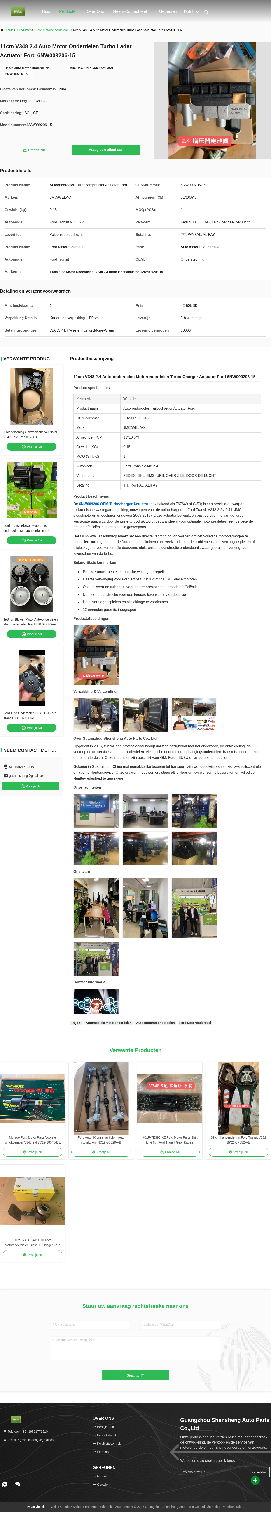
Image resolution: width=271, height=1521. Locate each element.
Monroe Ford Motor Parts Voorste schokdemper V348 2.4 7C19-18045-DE (32, 1140)
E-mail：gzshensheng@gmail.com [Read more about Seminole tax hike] (29, 1440)
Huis (46, 11)
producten (24, 30)
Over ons (95, 11)
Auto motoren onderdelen (155, 1023)
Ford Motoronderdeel (195, 1023)
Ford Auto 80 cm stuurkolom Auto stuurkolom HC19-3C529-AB (101, 1140)
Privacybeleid (36, 1507)
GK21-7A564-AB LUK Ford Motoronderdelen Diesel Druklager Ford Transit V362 (32, 1243)
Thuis (9, 30)
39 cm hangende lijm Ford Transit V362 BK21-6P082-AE (238, 1140)
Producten (68, 11)
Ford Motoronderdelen (51, 30)
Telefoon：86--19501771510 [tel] (25, 1431)
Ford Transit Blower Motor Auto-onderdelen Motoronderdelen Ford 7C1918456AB (27, 530)
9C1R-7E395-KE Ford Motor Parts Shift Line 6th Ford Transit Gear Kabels (169, 1140)
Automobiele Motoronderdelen (109, 1023)
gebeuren (168, 11)
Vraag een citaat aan (106, 150)
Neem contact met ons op (130, 13)
